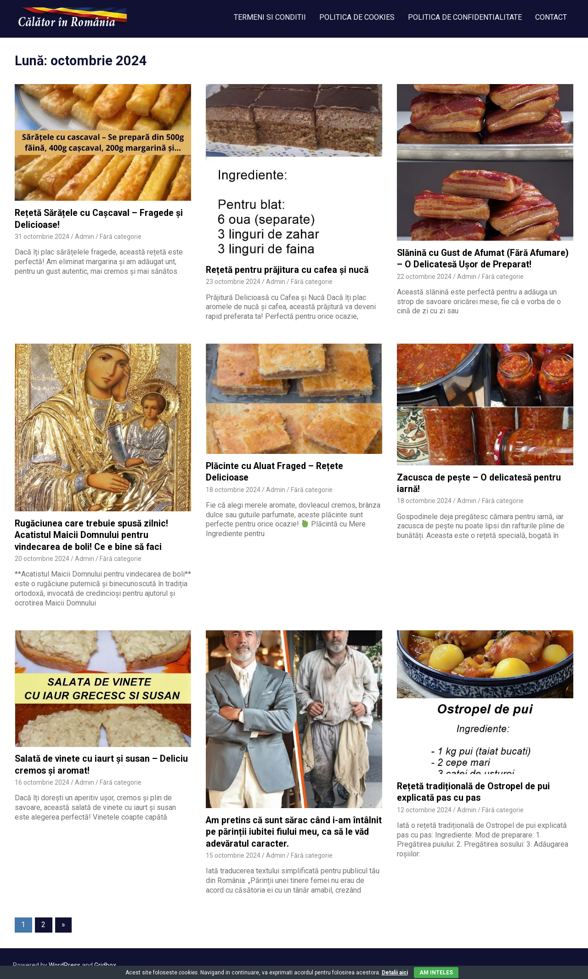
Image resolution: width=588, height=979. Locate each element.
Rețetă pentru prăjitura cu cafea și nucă (285, 269)
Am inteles (436, 972)
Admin (84, 235)
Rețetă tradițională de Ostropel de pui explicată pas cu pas (472, 790)
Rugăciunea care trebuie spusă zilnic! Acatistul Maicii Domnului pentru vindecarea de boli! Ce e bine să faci (90, 533)
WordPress (64, 962)
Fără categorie (120, 235)
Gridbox (105, 962)
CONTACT (551, 17)
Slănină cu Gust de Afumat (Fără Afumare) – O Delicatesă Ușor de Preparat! (482, 258)
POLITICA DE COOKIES (357, 17)
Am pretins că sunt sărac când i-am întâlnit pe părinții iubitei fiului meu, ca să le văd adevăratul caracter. (292, 829)
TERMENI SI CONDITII (270, 17)
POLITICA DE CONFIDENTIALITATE (465, 17)
